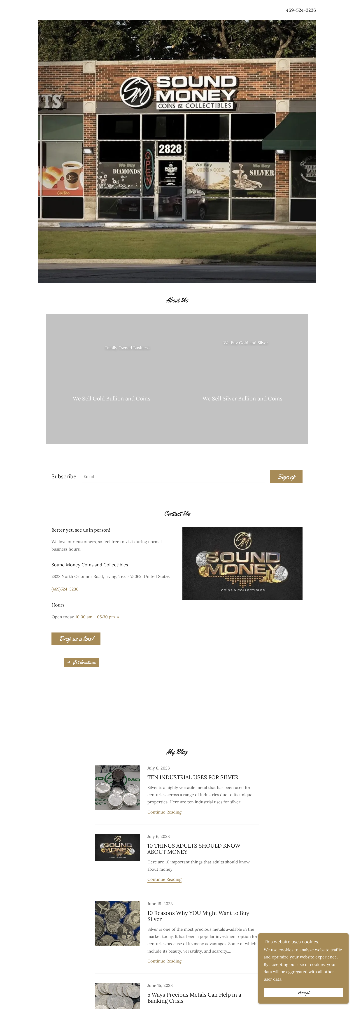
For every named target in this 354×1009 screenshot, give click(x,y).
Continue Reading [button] (164, 812)
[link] (177, 795)
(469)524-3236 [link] (64, 589)
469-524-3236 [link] (301, 10)
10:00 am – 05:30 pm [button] (95, 616)
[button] (117, 617)
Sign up (286, 476)
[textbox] (173, 476)
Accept (303, 993)
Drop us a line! (76, 639)
